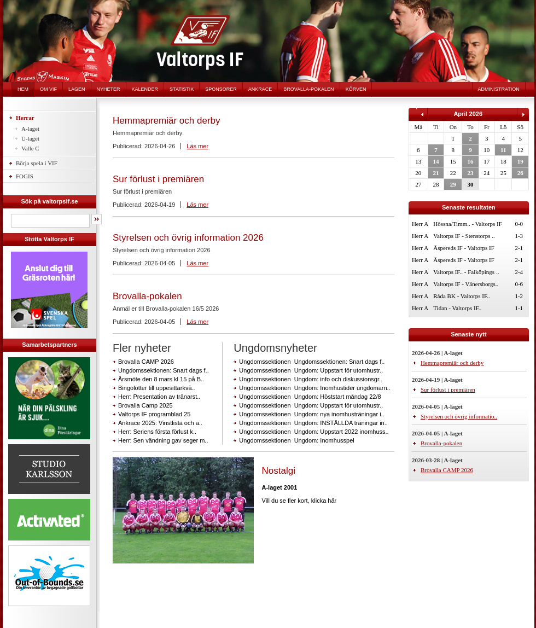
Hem (23, 89)
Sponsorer (221, 89)
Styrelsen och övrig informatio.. (459, 416)
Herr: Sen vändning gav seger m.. (163, 440)
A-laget (30, 128)
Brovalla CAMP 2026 (146, 361)
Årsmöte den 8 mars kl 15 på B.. (161, 379)
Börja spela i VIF (36, 163)
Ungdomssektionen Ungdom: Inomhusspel (296, 440)
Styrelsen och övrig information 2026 (188, 237)
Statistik (182, 89)
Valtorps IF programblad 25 (154, 414)
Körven (356, 89)
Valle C (30, 148)
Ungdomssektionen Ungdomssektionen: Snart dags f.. (311, 361)
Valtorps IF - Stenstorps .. (463, 235)
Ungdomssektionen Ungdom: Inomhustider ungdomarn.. (314, 388)
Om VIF (48, 89)
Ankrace (260, 89)
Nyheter (108, 89)
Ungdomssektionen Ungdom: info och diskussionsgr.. (310, 379)
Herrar (25, 117)
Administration (499, 89)
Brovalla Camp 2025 (145, 405)
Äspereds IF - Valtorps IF (463, 248)
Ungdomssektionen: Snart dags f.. (163, 370)
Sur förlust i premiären (158, 179)
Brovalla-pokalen (308, 89)
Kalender (145, 89)
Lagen (76, 89)
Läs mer (197, 146)
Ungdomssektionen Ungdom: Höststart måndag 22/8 (310, 396)
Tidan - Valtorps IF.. (457, 308)
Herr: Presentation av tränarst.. (159, 396)
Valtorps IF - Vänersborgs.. (465, 284)
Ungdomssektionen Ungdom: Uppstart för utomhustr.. (311, 370)
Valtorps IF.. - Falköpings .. (466, 272)
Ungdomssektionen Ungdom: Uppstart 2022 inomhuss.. (313, 431)
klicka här (323, 500)
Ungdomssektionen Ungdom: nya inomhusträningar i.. (311, 414)
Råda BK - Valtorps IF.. (461, 296)
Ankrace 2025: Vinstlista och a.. (160, 423)
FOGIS (24, 176)
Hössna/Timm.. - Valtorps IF (467, 223)
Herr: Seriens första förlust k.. (157, 431)
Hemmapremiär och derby (166, 120)
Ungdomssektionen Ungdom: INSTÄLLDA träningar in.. (313, 423)
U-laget (30, 138)
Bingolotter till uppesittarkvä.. (156, 388)
